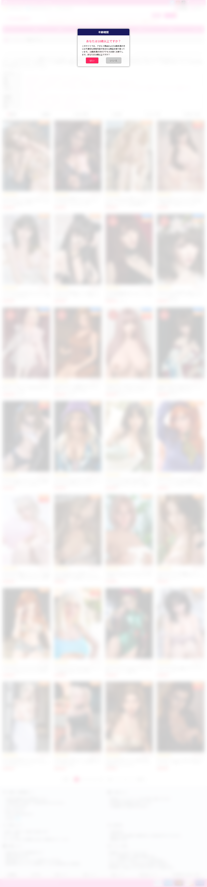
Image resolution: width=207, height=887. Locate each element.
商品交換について (148, 874)
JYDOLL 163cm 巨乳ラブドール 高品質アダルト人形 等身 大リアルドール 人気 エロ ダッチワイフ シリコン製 (77, 762)
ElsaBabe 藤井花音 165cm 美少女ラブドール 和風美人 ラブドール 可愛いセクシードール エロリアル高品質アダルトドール (180, 388)
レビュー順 (152, 114)
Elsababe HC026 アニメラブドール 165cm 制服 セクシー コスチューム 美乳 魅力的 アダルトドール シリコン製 (26, 388)
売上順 (116, 114)
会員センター (61, 874)
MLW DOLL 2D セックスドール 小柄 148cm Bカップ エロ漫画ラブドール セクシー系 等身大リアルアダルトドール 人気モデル (26, 481)
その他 (195, 29)
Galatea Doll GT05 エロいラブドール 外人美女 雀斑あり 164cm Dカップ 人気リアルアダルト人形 (128, 575)
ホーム (12, 39)
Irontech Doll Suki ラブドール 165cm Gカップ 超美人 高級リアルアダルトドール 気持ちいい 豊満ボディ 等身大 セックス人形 (180, 201)
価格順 (45, 114)
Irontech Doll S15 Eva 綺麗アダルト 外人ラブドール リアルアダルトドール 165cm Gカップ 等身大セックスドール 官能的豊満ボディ (129, 201)
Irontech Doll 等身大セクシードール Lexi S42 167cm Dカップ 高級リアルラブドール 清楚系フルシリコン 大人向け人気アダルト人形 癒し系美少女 (26, 577)
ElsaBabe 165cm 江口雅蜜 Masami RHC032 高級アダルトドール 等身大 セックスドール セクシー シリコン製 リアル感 (76, 388)
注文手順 (35, 874)
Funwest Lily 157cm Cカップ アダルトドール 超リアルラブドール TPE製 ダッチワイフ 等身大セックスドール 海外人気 (129, 669)
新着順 (11, 114)
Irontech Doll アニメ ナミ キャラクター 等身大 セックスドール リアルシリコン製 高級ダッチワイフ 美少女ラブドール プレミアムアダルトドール (26, 670)
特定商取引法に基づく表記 (186, 874)
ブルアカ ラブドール (104, 21)
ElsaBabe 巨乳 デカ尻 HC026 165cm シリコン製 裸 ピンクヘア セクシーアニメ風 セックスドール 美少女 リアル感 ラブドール (128, 388)
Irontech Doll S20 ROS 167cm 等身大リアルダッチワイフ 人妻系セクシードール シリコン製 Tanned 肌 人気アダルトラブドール (77, 481)
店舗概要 (11, 874)
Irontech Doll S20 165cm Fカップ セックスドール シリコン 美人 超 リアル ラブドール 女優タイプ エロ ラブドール (26, 294)
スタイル (21, 39)
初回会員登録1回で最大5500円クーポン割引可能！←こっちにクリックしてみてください (46, 2)
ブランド (9, 29)
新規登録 (181, 8)
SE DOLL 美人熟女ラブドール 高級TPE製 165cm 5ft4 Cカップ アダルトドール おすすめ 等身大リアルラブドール (128, 762)
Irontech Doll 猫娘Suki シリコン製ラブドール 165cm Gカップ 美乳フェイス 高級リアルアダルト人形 (77, 294)
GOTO (140, 779)
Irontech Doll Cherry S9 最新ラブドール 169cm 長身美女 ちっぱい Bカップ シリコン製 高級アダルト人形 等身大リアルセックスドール (77, 577)
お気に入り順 (192, 114)
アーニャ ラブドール (127, 21)
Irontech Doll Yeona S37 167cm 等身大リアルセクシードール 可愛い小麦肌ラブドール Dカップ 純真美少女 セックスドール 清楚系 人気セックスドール (129, 483)
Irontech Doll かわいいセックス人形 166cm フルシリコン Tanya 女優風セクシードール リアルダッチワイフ (180, 669)
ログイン (197, 8)
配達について (118, 874)
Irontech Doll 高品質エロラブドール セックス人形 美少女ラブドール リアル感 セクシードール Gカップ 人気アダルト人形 (77, 201)
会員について (90, 874)
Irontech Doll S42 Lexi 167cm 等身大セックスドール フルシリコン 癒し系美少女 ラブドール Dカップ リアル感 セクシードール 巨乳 (180, 481)
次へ (111, 779)
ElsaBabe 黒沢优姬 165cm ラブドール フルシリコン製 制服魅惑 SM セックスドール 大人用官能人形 (129, 294)
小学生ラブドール (149, 21)
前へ (66, 779)
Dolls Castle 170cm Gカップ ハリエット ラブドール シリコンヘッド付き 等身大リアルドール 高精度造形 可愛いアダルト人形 (77, 669)
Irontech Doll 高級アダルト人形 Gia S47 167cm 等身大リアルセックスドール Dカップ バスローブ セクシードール (26, 762)
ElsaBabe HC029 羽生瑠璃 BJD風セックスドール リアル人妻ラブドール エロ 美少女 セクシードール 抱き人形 (180, 294)
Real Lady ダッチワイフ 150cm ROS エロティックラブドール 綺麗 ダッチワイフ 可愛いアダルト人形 (180, 762)
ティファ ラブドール (58, 21)
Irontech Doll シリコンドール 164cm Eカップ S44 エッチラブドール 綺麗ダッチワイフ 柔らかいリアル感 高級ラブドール (26, 201)
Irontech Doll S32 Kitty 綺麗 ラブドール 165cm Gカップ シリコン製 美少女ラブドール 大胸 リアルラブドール (180, 575)
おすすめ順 (81, 114)
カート (170, 15)
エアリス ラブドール (81, 21)
